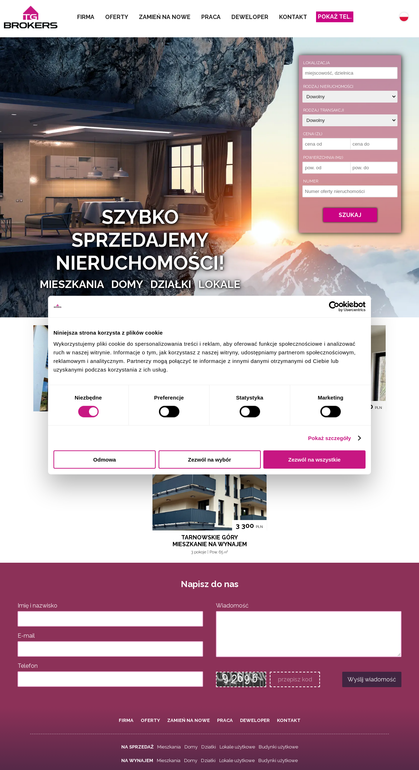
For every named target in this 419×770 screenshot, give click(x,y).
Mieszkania (169, 747)
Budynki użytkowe (278, 747)
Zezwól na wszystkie (314, 460)
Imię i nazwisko (37, 605)
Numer (310, 181)
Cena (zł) (312, 134)
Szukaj (350, 215)
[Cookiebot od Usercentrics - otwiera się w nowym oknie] (334, 306)
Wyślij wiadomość (372, 679)
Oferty (116, 17)
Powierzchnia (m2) (323, 157)
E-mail (26, 635)
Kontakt (293, 17)
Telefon (28, 665)
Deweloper (249, 17)
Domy (191, 747)
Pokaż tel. (335, 16)
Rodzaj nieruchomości (328, 86)
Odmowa (104, 460)
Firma (85, 17)
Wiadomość (232, 605)
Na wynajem (137, 760)
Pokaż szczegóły (329, 438)
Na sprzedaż (137, 747)
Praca (211, 17)
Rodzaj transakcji (323, 110)
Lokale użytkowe (237, 747)
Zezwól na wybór (209, 460)
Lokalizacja (316, 63)
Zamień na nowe (164, 17)
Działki (208, 747)
